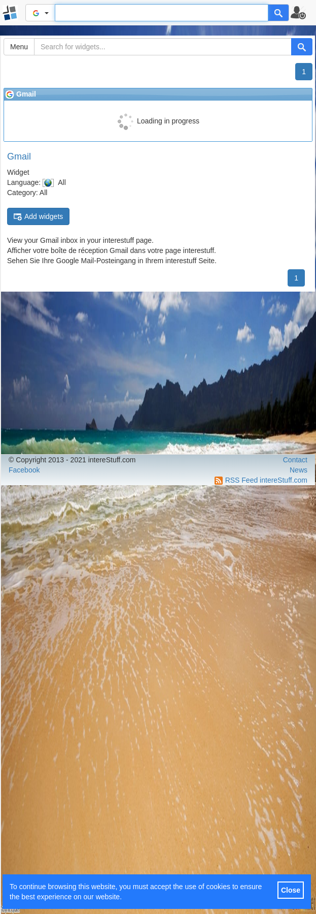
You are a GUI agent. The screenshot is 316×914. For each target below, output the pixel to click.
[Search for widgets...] (163, 46)
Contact (295, 460)
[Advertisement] (158, 373)
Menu (19, 47)
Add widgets (38, 216)
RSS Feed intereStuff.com (266, 480)
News (298, 470)
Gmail (19, 156)
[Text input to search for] (161, 12)
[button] (302, 12)
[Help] (278, 12)
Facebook (24, 470)
